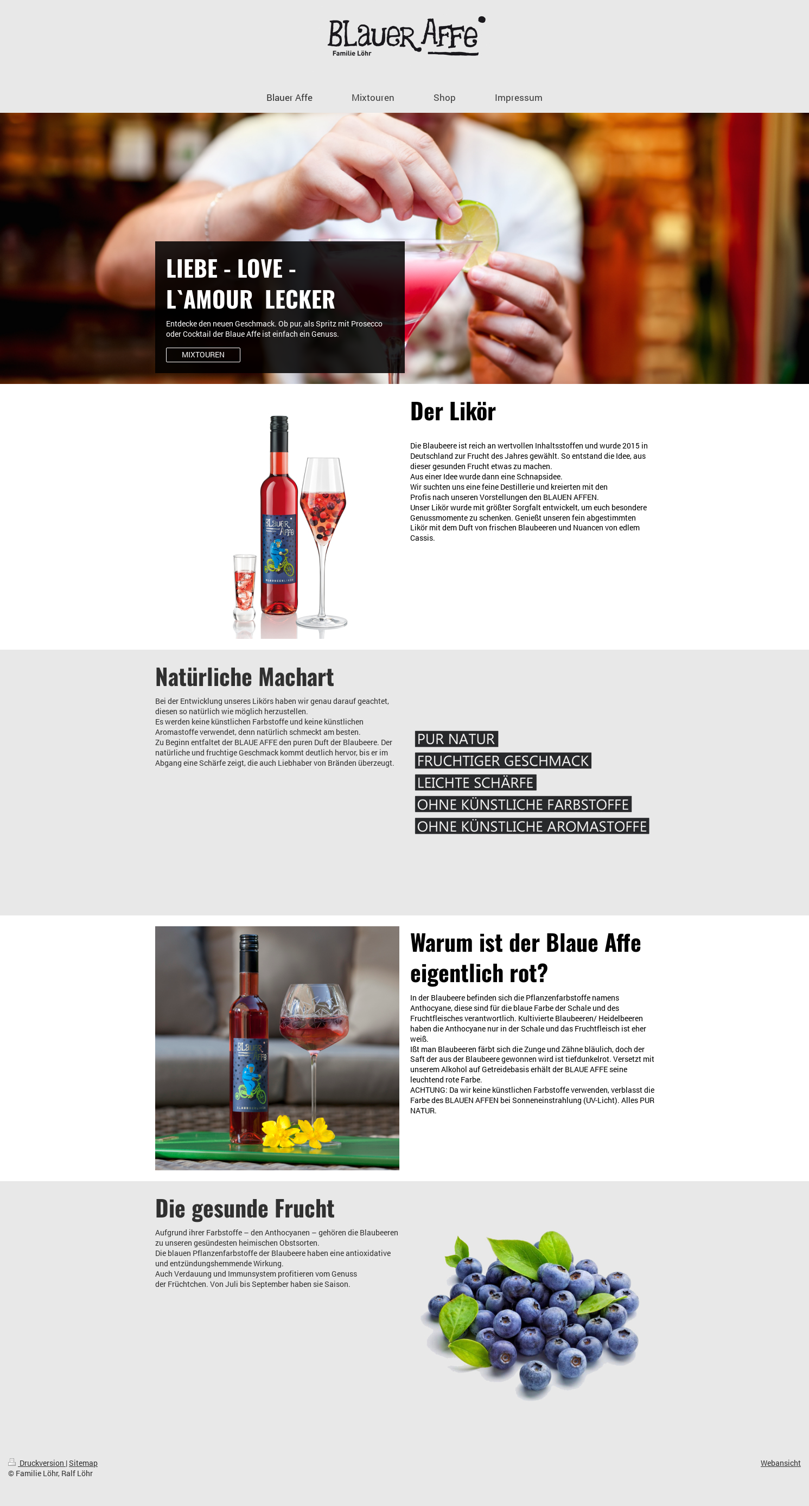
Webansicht (781, 1463)
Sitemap (83, 1463)
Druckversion (37, 1463)
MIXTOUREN (203, 354)
